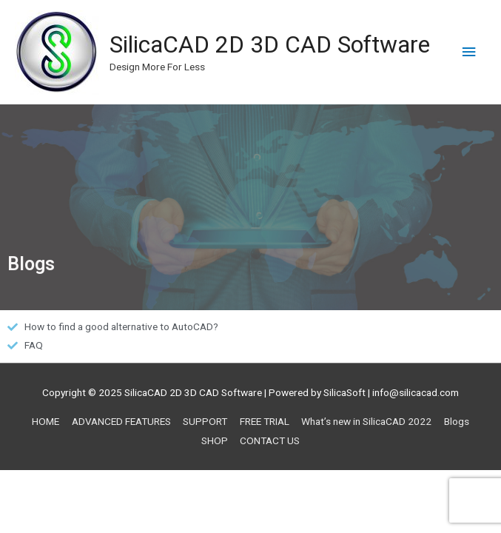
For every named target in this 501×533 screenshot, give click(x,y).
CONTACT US (270, 440)
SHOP (214, 440)
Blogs (456, 421)
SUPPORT (205, 421)
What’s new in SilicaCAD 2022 (366, 421)
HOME (45, 421)
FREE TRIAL (264, 421)
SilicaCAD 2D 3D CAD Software (270, 44)
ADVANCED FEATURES (121, 421)
